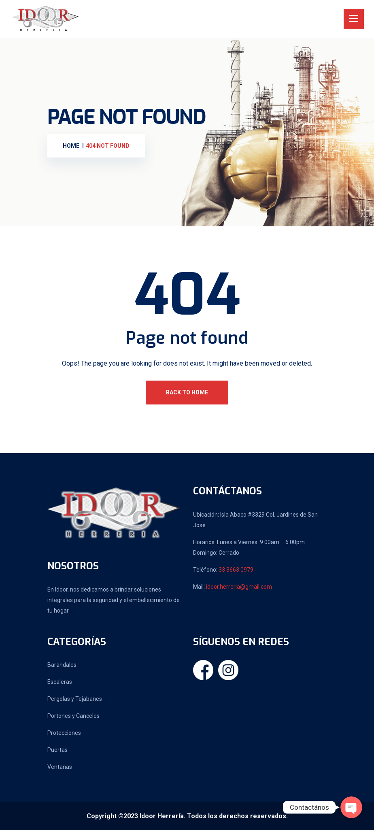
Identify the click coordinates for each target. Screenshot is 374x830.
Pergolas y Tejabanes (74, 699)
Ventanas (59, 767)
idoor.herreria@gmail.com (239, 586)
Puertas (57, 750)
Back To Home (187, 392)
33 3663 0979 (236, 569)
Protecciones (64, 733)
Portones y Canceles (73, 716)
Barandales (61, 665)
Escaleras (59, 682)
